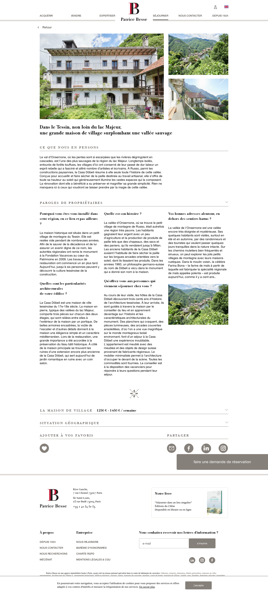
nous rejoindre (87, 541)
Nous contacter (190, 15)
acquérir (46, 15)
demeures (181, 573)
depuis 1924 (220, 15)
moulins (146, 575)
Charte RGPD (85, 553)
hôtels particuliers (193, 573)
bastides (195, 575)
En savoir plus (147, 586)
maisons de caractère (133, 575)
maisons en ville (209, 573)
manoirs (172, 573)
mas (189, 575)
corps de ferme (156, 575)
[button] (134, 408)
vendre (76, 15)
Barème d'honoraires (91, 547)
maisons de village (172, 575)
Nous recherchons (53, 553)
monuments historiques (84, 575)
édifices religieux (102, 575)
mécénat (46, 559)
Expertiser (107, 15)
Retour (44, 27)
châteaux (164, 573)
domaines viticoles (207, 575)
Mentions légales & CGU (93, 559)
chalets (184, 575)
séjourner (160, 15)
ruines (120, 575)
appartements (45, 575)
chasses (113, 575)
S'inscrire (202, 543)
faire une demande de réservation (222, 462)
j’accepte (199, 585)
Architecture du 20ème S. (62, 575)
